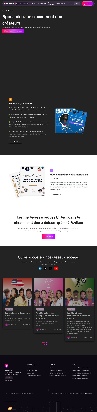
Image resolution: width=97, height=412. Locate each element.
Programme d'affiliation (34, 375)
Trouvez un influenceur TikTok (80, 370)
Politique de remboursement (58, 375)
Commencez (15, 141)
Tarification (43, 3)
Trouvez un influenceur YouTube (81, 368)
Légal (51, 368)
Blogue (29, 368)
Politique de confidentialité (57, 373)
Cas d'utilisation (51, 3)
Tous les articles (45, 343)
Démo (77, 3)
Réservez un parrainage (13, 31)
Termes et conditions (56, 370)
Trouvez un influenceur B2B (79, 375)
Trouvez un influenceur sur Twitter (81, 373)
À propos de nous (32, 370)
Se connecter (70, 3)
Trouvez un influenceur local (80, 378)
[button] (22, 3)
